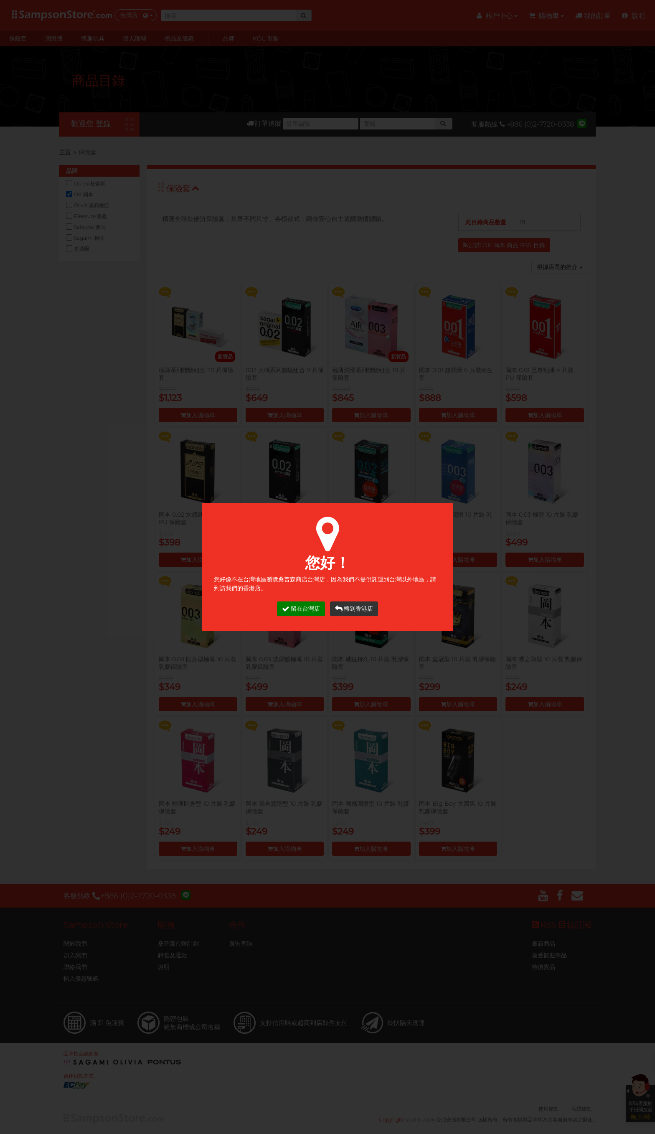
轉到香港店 (354, 609)
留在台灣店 (301, 609)
